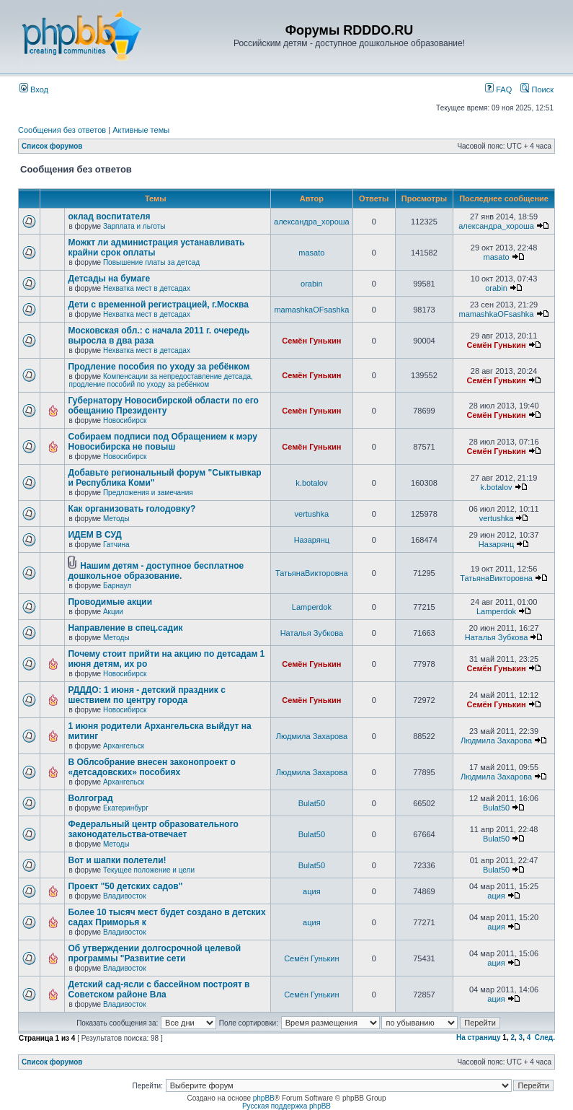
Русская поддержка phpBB (286, 1106)
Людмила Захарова (311, 736)
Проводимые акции (110, 602)
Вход (33, 89)
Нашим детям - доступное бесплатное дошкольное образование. (156, 571)
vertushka (312, 514)
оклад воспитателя (109, 216)
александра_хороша (312, 221)
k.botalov (311, 482)
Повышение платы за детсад (151, 262)
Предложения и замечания (148, 493)
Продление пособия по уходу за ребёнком (158, 367)
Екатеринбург (125, 808)
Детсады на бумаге (109, 279)
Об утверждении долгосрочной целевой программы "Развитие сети (154, 953)
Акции (113, 612)
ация (312, 891)
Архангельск (123, 746)
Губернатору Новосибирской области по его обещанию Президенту (163, 406)
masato (311, 252)
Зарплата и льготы (134, 226)
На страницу (478, 1037)
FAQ (498, 89)
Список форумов (52, 146)
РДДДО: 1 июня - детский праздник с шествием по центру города (146, 695)
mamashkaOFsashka (311, 309)
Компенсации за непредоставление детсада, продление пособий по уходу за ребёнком (160, 380)
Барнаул (117, 586)
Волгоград (90, 798)
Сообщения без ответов (62, 130)
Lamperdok (312, 607)
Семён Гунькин (311, 340)
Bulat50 (311, 803)
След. (545, 1037)
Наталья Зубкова (311, 633)
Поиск (537, 89)
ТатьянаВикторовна (311, 573)
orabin (312, 283)
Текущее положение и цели (149, 870)
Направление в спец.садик (125, 628)
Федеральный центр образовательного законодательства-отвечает (153, 829)
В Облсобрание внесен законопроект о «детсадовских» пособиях (151, 767)
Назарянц (311, 540)
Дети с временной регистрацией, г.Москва (158, 305)
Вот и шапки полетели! (117, 860)
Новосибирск (124, 420)
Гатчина (116, 545)
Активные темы (140, 130)
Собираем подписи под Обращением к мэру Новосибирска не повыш (162, 442)
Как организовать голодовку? (131, 509)
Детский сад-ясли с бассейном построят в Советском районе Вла (158, 989)
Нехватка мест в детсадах (146, 288)
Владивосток (124, 896)
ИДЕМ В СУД (94, 535)
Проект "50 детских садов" (125, 886)
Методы (116, 519)
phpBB (264, 1098)
